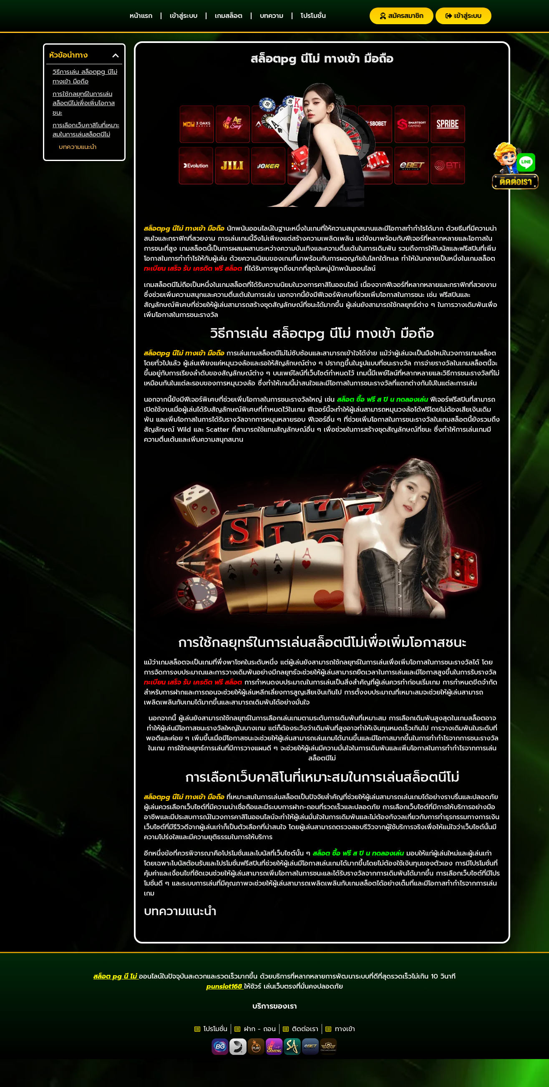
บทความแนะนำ (77, 155)
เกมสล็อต (228, 20)
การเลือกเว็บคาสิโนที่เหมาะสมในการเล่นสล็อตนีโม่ (86, 137)
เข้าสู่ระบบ (183, 20)
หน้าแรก (141, 20)
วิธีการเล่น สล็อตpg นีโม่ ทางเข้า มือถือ (85, 84)
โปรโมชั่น (313, 20)
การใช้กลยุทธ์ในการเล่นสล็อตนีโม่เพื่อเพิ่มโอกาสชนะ (84, 111)
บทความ (271, 20)
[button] (115, 63)
